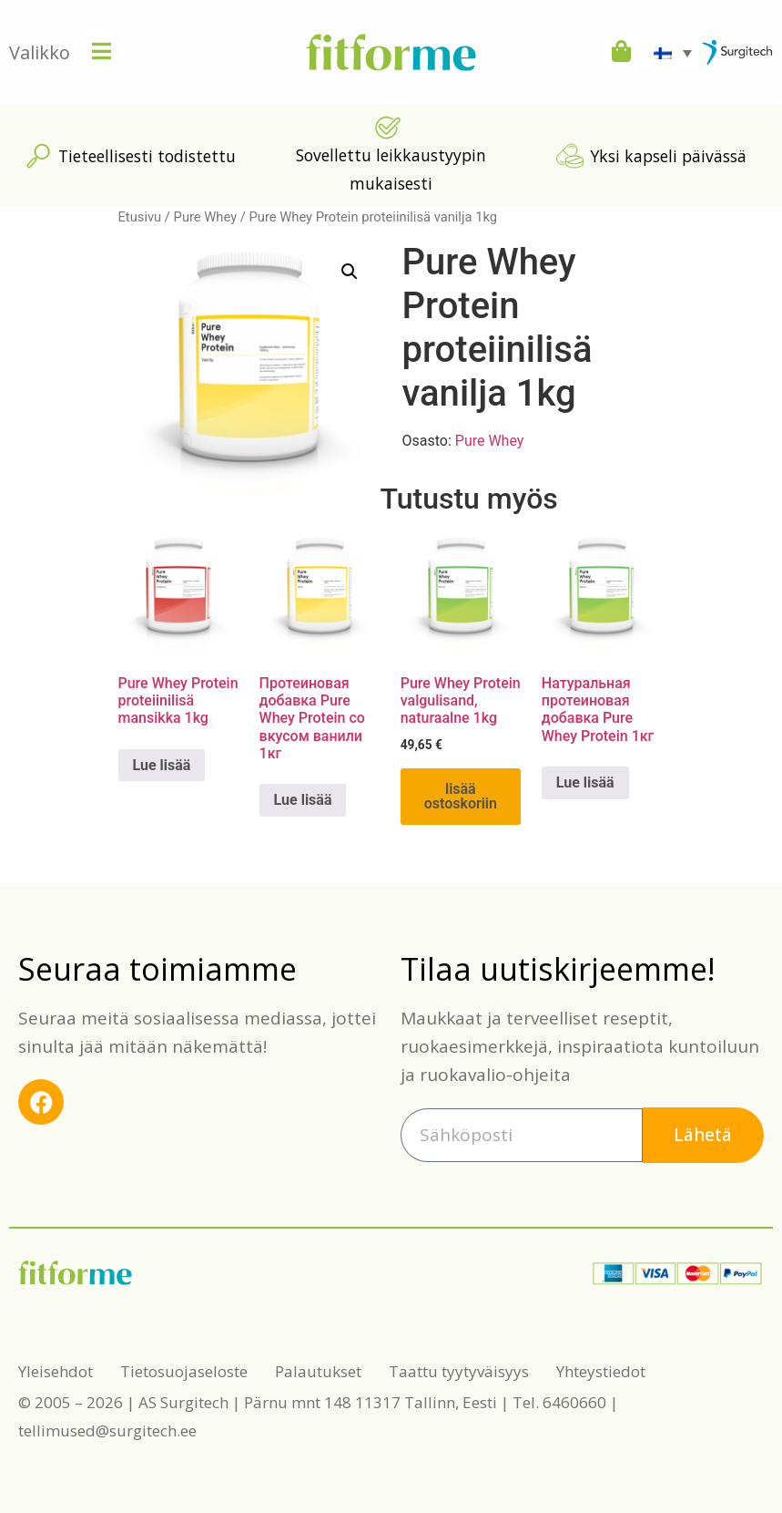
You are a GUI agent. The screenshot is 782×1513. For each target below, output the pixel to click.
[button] (349, 271)
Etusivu (140, 217)
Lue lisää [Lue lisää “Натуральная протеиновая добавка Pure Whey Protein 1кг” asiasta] (585, 782)
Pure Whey (206, 217)
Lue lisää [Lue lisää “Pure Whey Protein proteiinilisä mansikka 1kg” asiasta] (162, 765)
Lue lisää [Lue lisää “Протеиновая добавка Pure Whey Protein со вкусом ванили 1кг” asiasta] (303, 799)
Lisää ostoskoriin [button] (460, 796)
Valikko (39, 52)
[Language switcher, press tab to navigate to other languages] (673, 53)
